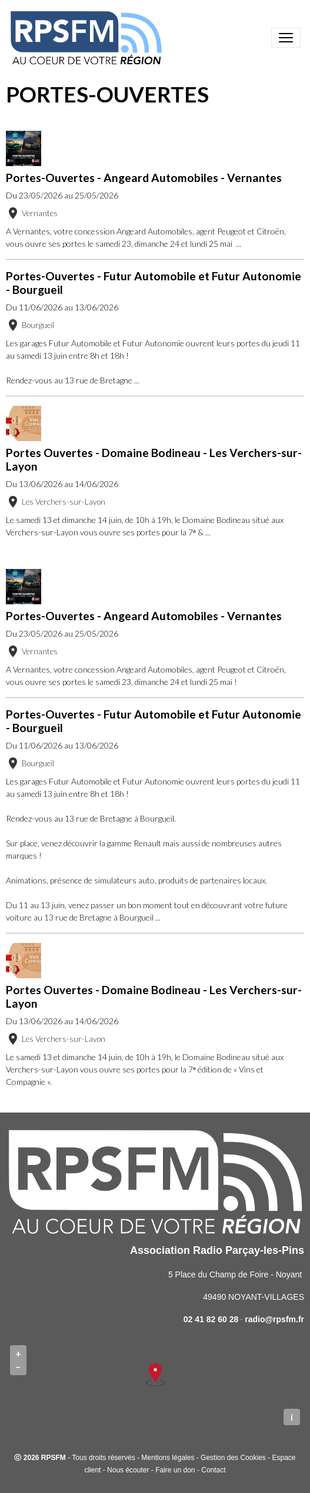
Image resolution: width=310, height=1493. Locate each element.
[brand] (88, 37)
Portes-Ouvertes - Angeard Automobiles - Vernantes (144, 177)
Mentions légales (167, 1458)
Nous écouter (128, 1470)
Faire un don (175, 1470)
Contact (213, 1470)
